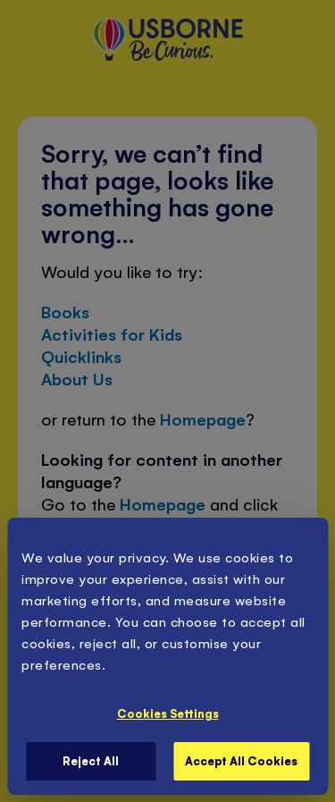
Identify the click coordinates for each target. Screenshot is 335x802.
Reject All (91, 760)
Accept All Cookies (241, 760)
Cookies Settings (168, 713)
